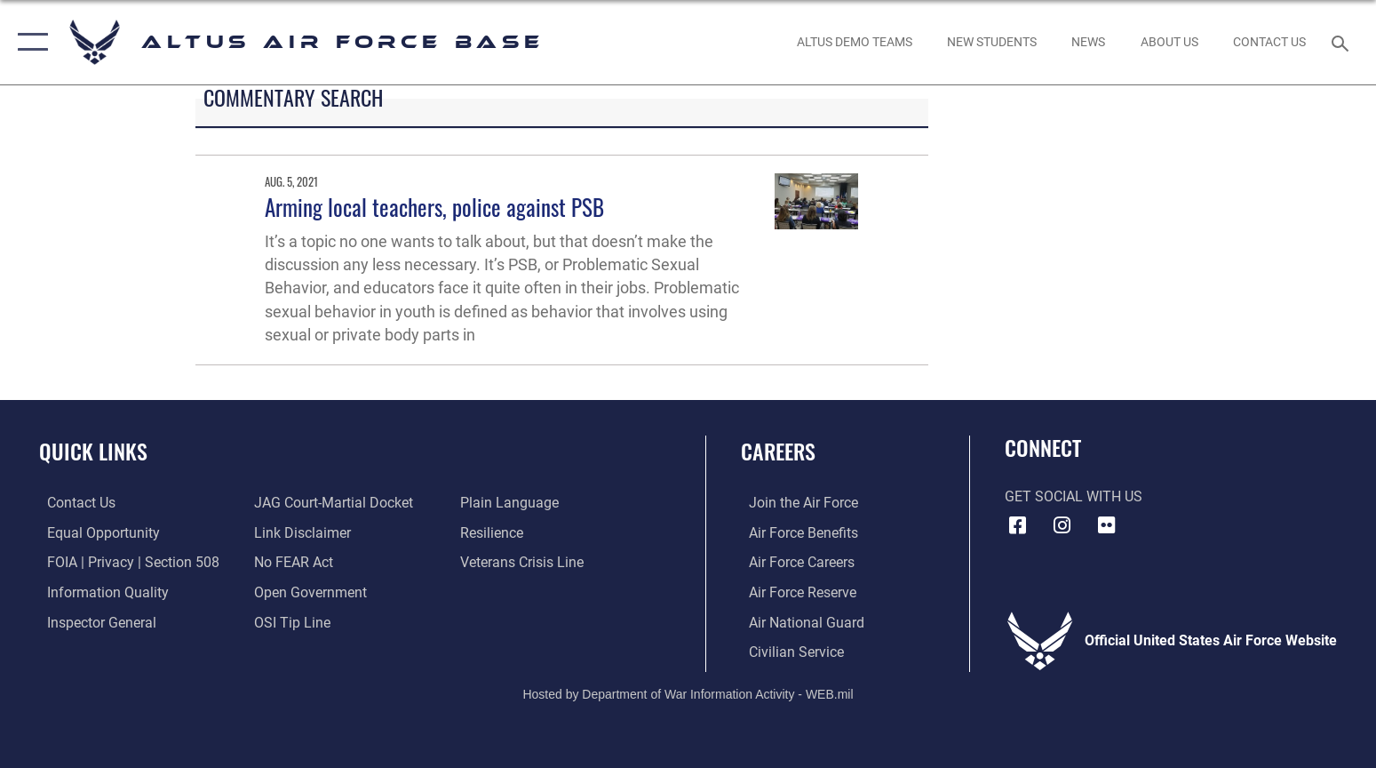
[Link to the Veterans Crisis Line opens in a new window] (524, 562)
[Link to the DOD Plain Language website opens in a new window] (512, 502)
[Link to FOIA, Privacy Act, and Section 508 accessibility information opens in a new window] (125, 562)
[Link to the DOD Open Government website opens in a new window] (307, 591)
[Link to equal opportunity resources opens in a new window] (95, 532)
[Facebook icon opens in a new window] (1018, 525)
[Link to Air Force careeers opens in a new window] (794, 562)
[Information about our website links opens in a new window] (299, 532)
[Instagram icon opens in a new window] (1061, 525)
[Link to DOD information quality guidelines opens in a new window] (100, 591)
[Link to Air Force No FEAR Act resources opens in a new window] (290, 562)
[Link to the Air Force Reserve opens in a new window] (794, 591)
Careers (778, 451)
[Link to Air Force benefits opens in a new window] (795, 532)
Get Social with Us (1073, 496)
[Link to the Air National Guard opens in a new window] (798, 620)
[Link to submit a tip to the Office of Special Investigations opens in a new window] (289, 620)
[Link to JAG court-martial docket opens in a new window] (330, 502)
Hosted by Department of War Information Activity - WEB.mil (687, 692)
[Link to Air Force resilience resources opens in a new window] (494, 532)
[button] (29, 42)
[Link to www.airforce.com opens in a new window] (795, 502)
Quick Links (93, 451)
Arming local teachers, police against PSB (434, 206)
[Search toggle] (1342, 42)
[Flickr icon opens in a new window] (1106, 525)
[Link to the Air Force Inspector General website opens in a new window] (93, 620)
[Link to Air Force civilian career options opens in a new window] (788, 651)
